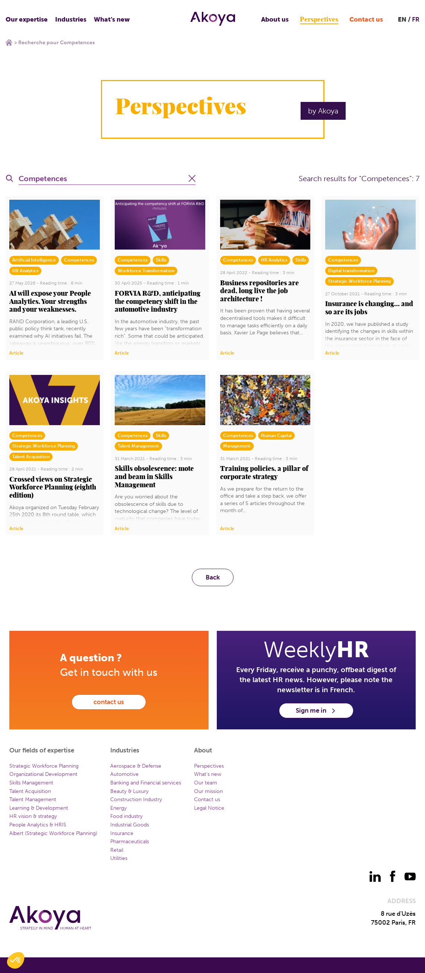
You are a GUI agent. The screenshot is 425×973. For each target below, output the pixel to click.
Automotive (124, 774)
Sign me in (316, 710)
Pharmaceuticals (129, 841)
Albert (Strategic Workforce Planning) (53, 833)
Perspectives (319, 19)
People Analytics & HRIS (37, 825)
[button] (16, 960)
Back (213, 577)
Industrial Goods (129, 825)
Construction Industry (136, 799)
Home (9, 42)
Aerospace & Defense (135, 766)
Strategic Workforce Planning (44, 766)
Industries (70, 19)
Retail (116, 850)
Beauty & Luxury (129, 791)
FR (415, 19)
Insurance (121, 833)
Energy (118, 808)
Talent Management (32, 799)
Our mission (208, 791)
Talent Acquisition (30, 791)
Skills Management (31, 783)
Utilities (118, 858)
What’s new (112, 19)
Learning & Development (38, 808)
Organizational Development (43, 774)
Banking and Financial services (145, 783)
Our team (205, 783)
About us (275, 19)
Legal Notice (209, 808)
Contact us (366, 19)
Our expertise (27, 19)
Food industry (126, 816)
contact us (108, 702)
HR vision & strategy (33, 816)
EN (402, 19)
